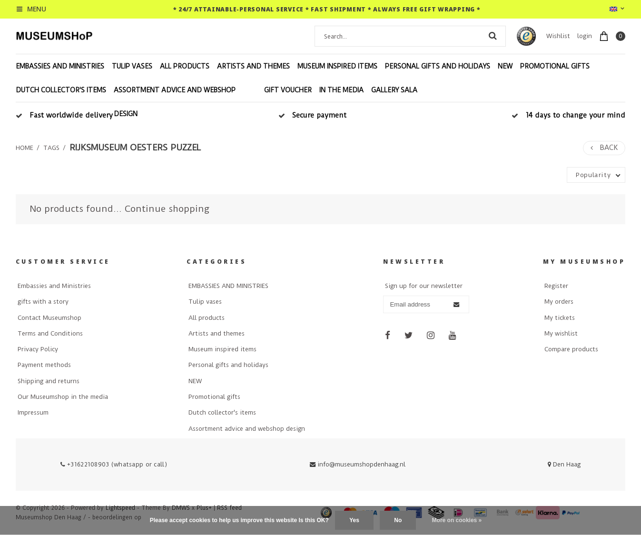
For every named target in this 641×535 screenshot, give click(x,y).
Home (24, 147)
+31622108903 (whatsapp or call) (113, 464)
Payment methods (44, 364)
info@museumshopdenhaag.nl (357, 464)
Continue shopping (167, 208)
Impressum (33, 412)
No (398, 520)
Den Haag (564, 464)
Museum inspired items (337, 66)
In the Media (341, 90)
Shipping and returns (48, 381)
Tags (51, 147)
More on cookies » (457, 520)
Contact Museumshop (49, 317)
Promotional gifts (555, 66)
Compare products (571, 349)
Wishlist (558, 36)
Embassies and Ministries (54, 285)
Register (556, 285)
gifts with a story (43, 301)
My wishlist (561, 333)
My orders (558, 301)
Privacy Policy (38, 349)
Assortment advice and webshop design (175, 102)
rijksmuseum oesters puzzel (135, 147)
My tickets (559, 317)
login (584, 36)
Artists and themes (253, 66)
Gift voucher (288, 90)
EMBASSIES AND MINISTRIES (60, 66)
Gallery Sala (394, 90)
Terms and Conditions (50, 333)
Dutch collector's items (61, 90)
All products (184, 66)
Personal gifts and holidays (437, 66)
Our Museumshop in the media (63, 396)
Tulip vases (132, 66)
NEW (505, 66)
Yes (354, 520)
